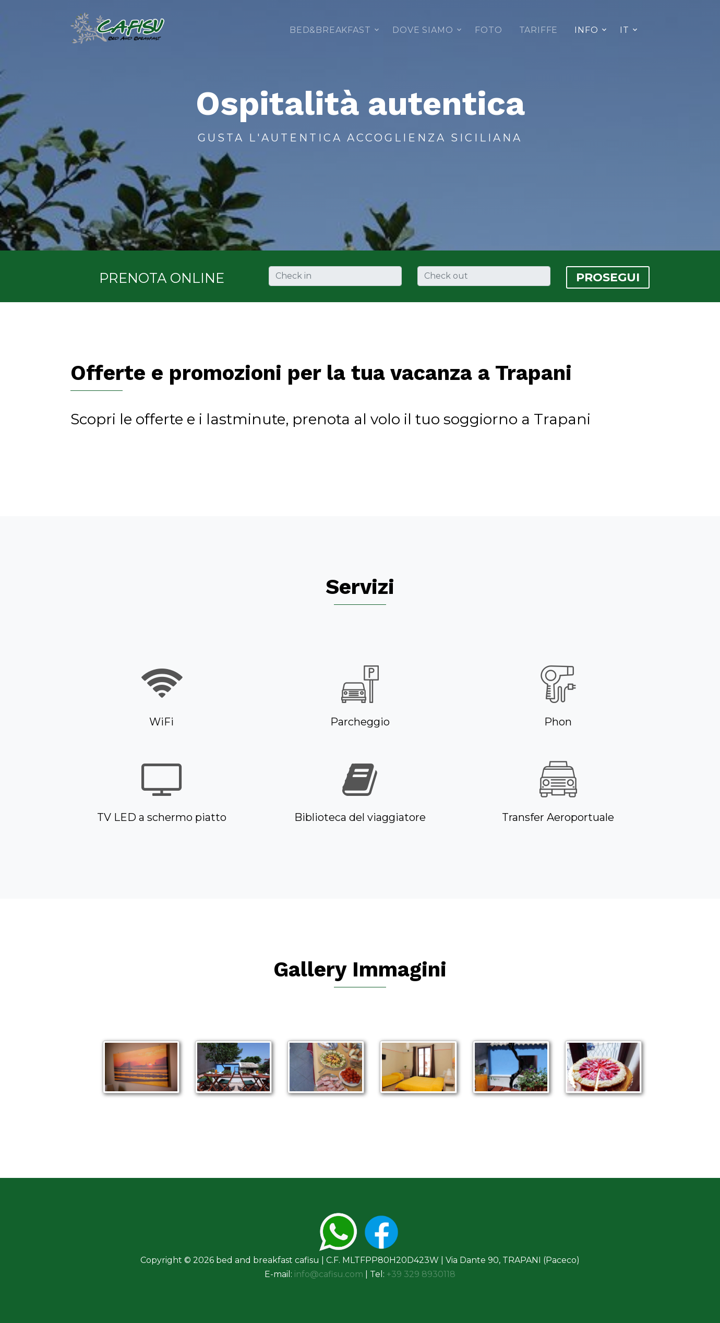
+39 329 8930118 (421, 1274)
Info (586, 30)
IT (624, 30)
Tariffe (538, 30)
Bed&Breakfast (330, 30)
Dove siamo (422, 30)
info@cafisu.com (328, 1274)
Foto (488, 30)
